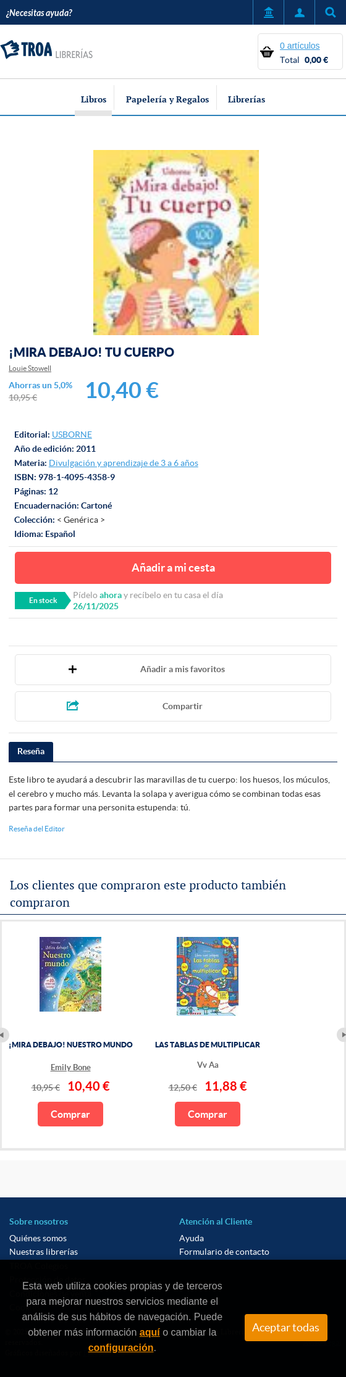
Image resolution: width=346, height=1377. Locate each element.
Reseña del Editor (37, 829)
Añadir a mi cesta (173, 567)
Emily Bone (71, 1067)
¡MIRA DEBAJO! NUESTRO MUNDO (71, 1045)
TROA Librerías (46, 50)
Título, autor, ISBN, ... (330, 12)
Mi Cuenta (299, 12)
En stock (43, 600)
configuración (121, 1347)
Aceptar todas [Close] (285, 1327)
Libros (93, 99)
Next (341, 1035)
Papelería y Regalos (167, 99)
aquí (150, 1332)
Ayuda (191, 1238)
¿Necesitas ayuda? (39, 13)
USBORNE (72, 434)
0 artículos (300, 46)
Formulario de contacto (224, 1252)
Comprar (70, 1114)
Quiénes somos (38, 1238)
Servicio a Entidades (268, 12)
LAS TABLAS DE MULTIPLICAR (207, 1045)
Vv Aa (208, 1065)
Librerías (246, 99)
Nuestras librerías (43, 1252)
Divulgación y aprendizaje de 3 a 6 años (123, 463)
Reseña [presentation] (30, 751)
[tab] (31, 752)
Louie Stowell (30, 368)
